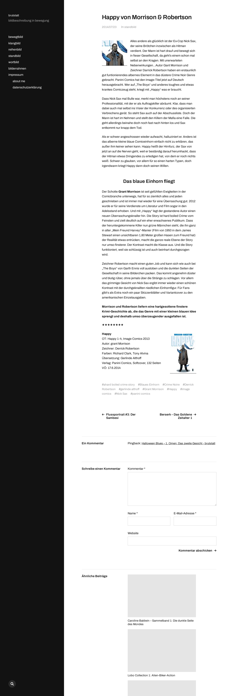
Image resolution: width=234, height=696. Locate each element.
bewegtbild (15, 37)
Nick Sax (122, 393)
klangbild (14, 43)
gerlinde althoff (131, 389)
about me (19, 81)
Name (133, 516)
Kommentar (136, 472)
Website (133, 536)
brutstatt (13, 15)
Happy (174, 389)
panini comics (142, 393)
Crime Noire (174, 384)
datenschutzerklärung (27, 87)
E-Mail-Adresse (185, 516)
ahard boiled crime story (119, 384)
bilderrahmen (17, 68)
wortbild (13, 62)
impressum (15, 74)
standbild (14, 56)
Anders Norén (208, 681)
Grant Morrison (155, 389)
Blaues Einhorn (150, 384)
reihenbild (15, 49)
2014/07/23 (109, 27)
